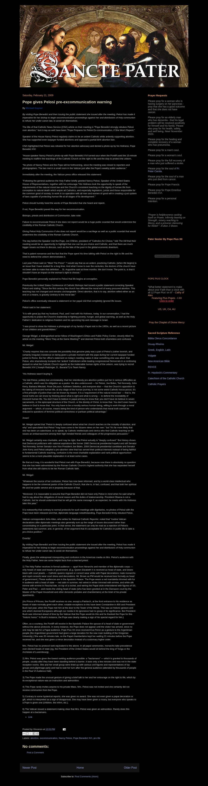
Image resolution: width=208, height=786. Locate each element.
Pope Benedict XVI (82, 738)
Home (80, 767)
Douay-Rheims (156, 344)
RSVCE (152, 367)
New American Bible (159, 361)
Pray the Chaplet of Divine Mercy (167, 322)
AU (173, 309)
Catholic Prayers (157, 384)
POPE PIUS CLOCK (158, 278)
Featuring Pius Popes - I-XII (167, 298)
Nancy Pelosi (65, 738)
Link (30, 717)
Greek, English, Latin (159, 349)
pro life (97, 738)
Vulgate (152, 355)
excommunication (48, 738)
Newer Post (29, 767)
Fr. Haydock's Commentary (162, 372)
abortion (34, 738)
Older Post (130, 767)
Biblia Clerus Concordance (162, 338)
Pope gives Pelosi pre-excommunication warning (67, 102)
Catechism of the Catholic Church (166, 378)
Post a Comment (35, 752)
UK (164, 309)
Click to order (167, 300)
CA (169, 309)
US (159, 309)
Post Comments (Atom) (86, 776)
